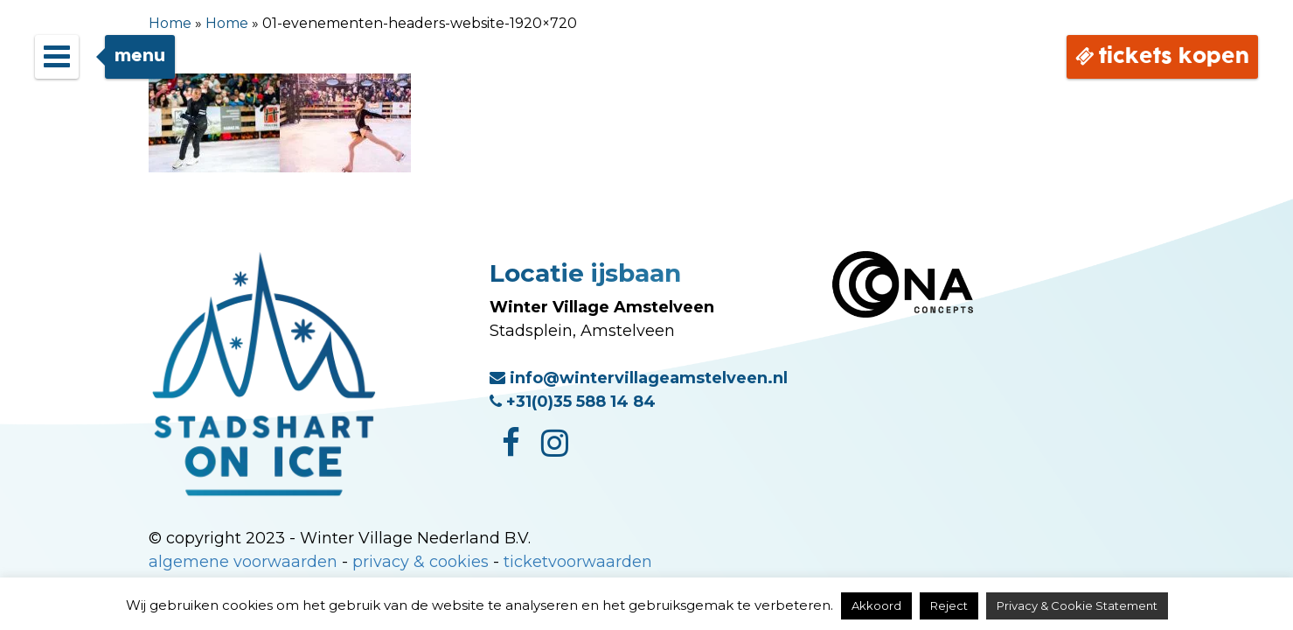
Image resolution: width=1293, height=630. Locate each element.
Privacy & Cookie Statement (1077, 605)
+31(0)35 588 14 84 (573, 401)
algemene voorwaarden (243, 561)
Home (170, 23)
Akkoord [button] (876, 605)
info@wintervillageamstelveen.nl (639, 378)
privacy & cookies (420, 561)
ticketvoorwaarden (578, 561)
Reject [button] (949, 605)
